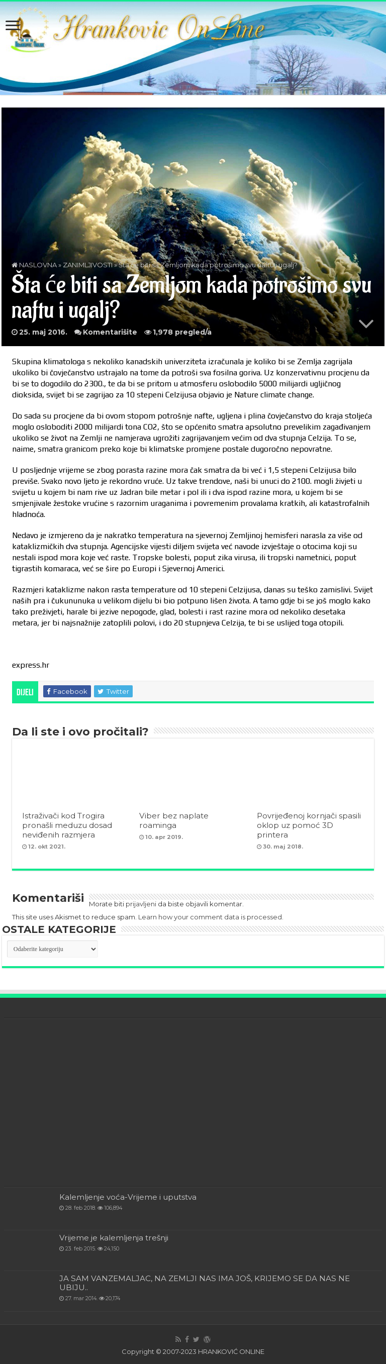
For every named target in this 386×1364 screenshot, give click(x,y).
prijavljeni (141, 904)
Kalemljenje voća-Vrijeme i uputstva (128, 1197)
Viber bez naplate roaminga (174, 820)
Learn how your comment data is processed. (210, 917)
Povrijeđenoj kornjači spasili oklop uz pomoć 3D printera (309, 825)
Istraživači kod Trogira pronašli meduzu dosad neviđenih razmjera (67, 825)
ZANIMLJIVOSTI (88, 265)
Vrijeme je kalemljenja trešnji (113, 1237)
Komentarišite (110, 332)
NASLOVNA (34, 265)
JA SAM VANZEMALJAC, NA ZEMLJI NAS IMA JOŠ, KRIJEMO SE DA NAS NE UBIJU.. (204, 1283)
